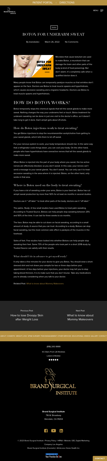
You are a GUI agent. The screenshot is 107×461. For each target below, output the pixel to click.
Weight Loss (21, 336)
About (3, 336)
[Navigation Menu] (98, 10)
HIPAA (60, 440)
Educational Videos (81, 336)
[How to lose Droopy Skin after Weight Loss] (27, 316)
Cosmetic (11, 336)
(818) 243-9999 (53, 346)
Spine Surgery (34, 336)
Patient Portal (43, 3)
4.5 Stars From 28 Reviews (53, 351)
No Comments (71, 41)
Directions (67, 3)
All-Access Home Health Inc (68, 448)
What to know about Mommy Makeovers (45, 283)
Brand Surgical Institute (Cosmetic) (41, 448)
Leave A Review (53, 355)
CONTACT (100, 458)
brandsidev (34, 41)
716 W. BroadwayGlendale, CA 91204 (53, 415)
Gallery (94, 336)
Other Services (64, 336)
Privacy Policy (50, 440)
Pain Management (49, 336)
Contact (103, 336)
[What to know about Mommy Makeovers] (80, 316)
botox (54, 27)
